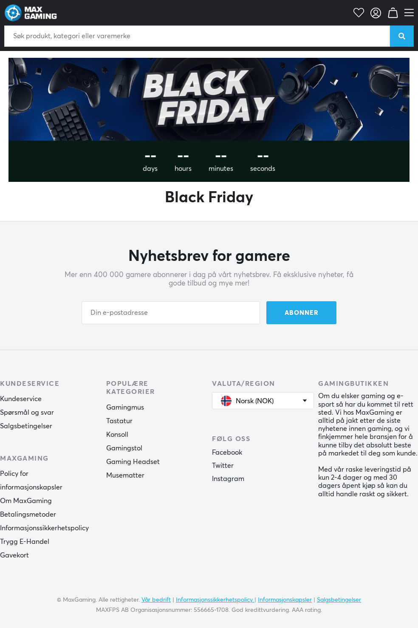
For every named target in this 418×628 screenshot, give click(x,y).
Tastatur (119, 421)
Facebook (227, 452)
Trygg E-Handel (24, 541)
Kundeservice (21, 399)
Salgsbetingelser (26, 426)
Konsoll (117, 434)
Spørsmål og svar (27, 412)
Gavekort (14, 555)
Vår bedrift (156, 600)
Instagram (228, 478)
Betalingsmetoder (28, 514)
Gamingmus (125, 407)
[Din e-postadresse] (171, 312)
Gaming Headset (133, 461)
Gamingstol (124, 448)
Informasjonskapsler (285, 600)
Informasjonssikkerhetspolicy (44, 528)
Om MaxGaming (26, 501)
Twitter (223, 465)
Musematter (125, 475)
